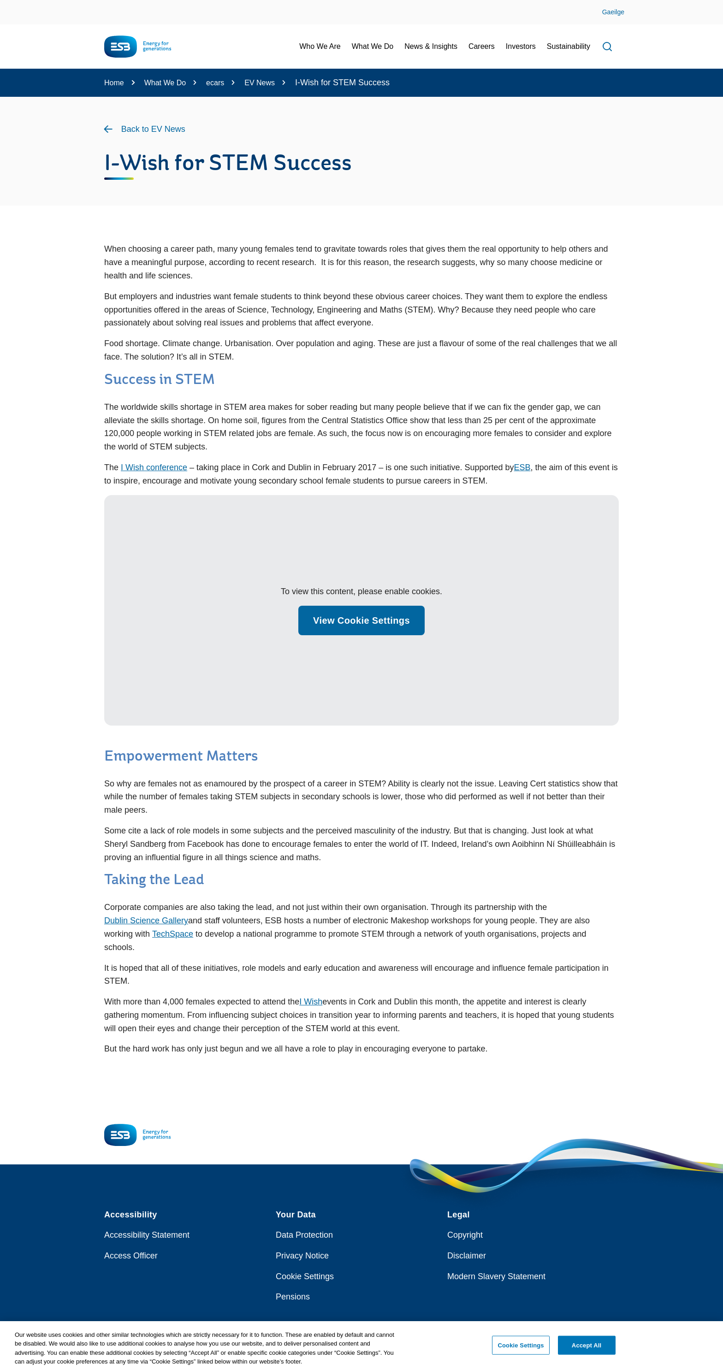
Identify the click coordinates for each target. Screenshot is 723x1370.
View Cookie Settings (361, 620)
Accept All (586, 1349)
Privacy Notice (302, 1255)
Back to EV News (153, 129)
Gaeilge (613, 12)
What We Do (165, 83)
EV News (259, 83)
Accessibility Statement (147, 1235)
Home (114, 83)
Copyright (465, 1235)
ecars (215, 83)
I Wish (310, 1001)
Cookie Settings (305, 1276)
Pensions (293, 1296)
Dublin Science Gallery (146, 920)
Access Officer (131, 1255)
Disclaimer (466, 1255)
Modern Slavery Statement (496, 1276)
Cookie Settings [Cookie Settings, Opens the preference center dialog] (521, 1349)
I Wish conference (154, 467)
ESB (522, 467)
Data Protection (304, 1235)
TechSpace (172, 934)
